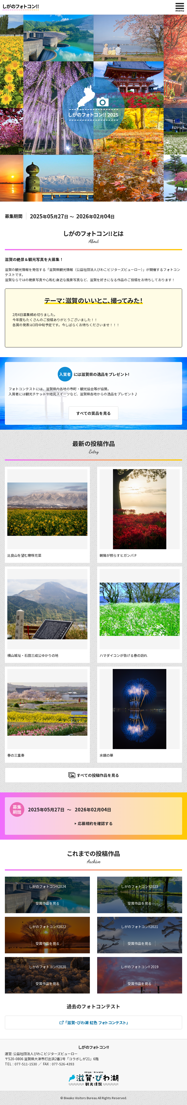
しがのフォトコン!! (93, 1047)
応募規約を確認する (95, 823)
